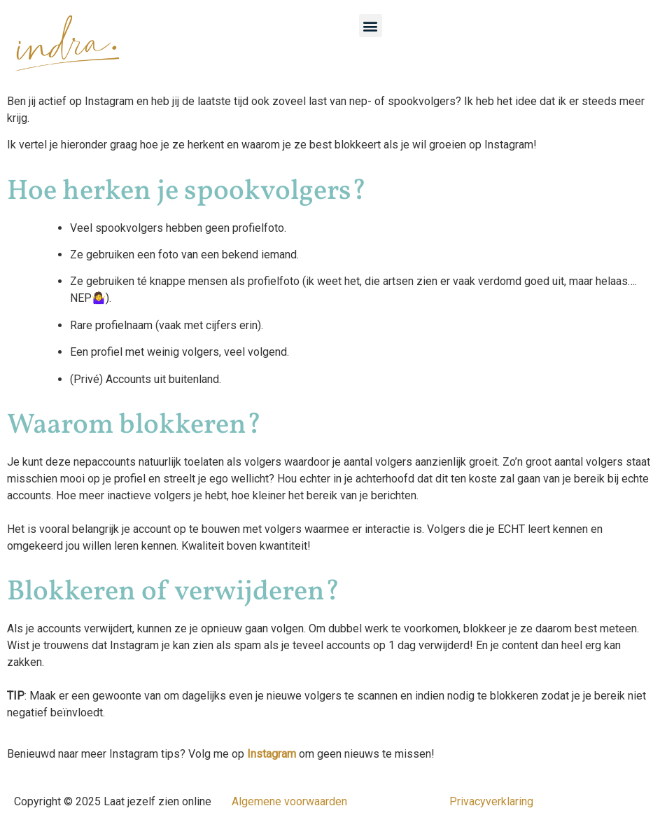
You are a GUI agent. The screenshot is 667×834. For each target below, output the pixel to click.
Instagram (271, 753)
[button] (370, 25)
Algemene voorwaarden (289, 801)
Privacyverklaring (491, 801)
